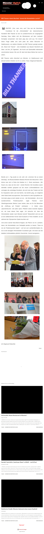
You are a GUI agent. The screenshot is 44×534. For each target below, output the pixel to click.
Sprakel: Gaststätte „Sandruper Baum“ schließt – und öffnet (19, 462)
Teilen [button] (40, 348)
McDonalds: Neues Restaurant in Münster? (14, 415)
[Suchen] (39, 2)
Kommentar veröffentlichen (11, 427)
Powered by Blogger (22, 529)
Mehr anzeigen (39, 427)
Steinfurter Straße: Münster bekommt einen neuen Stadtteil (19, 509)
